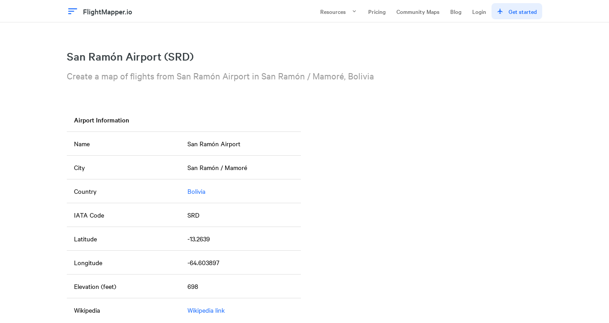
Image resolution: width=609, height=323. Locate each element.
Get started (517, 11)
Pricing (377, 11)
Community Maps (417, 11)
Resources (338, 11)
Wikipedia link (206, 310)
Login (479, 11)
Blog (455, 11)
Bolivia (196, 191)
